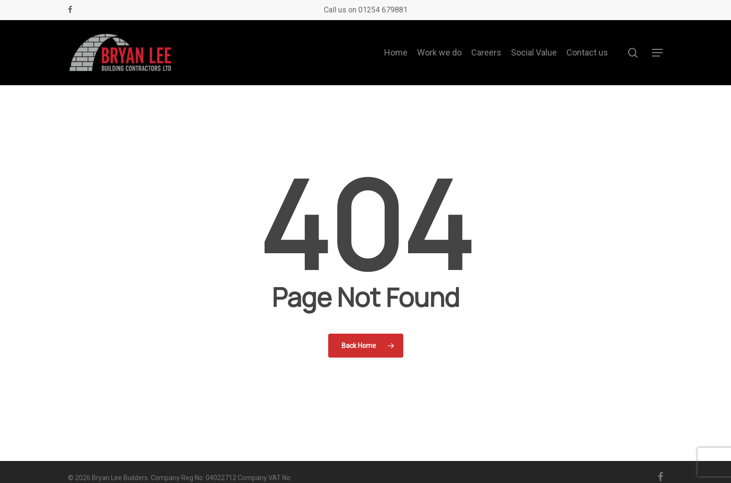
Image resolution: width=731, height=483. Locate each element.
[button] (658, 53)
